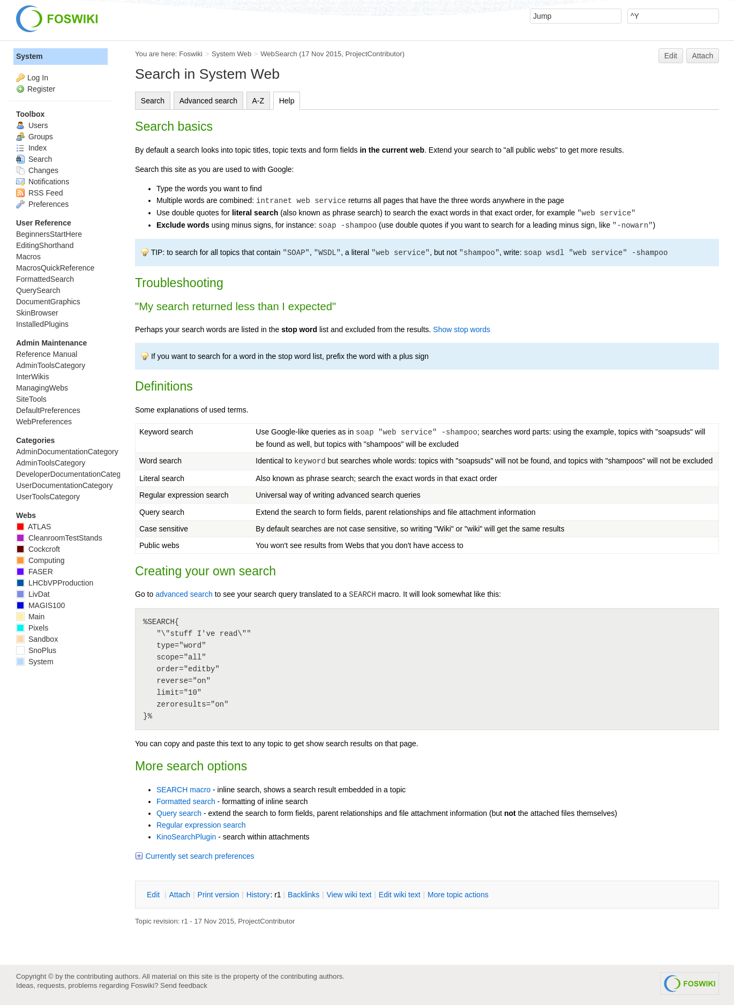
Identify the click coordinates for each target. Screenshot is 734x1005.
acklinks (303, 894)
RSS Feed (39, 193)
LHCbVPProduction (54, 583)
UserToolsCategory (48, 496)
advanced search (184, 594)
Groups (34, 136)
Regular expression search (201, 825)
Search (152, 100)
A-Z (258, 100)
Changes (37, 170)
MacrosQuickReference (55, 268)
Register (41, 89)
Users (32, 125)
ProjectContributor (374, 54)
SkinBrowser (37, 313)
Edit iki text (400, 894)
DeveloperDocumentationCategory (73, 474)
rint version (218, 894)
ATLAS (33, 526)
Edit (670, 55)
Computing (40, 560)
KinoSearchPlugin (186, 836)
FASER (34, 571)
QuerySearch (38, 290)
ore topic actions (458, 894)
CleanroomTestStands (59, 538)
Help (287, 100)
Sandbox (37, 639)
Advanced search (208, 100)
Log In (37, 77)
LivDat (33, 594)
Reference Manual (46, 354)
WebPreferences (44, 421)
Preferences (42, 204)
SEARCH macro (183, 789)
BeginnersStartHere (49, 234)
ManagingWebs (42, 388)
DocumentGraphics (48, 301)
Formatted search (185, 801)
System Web (231, 54)
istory (258, 894)
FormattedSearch (45, 279)
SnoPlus (36, 650)
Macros (28, 256)
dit (154, 894)
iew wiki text (349, 894)
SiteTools (31, 399)
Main (30, 616)
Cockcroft (38, 549)
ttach (179, 894)
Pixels (32, 628)
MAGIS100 (40, 605)
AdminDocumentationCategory (67, 451)
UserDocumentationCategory (64, 485)
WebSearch (278, 54)
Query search (178, 813)
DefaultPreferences (48, 410)
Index (31, 148)
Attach (703, 55)
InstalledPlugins (42, 324)
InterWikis (32, 376)
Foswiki (191, 54)
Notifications (42, 181)
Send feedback (183, 985)
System (29, 56)
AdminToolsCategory (50, 365)
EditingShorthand (44, 245)
